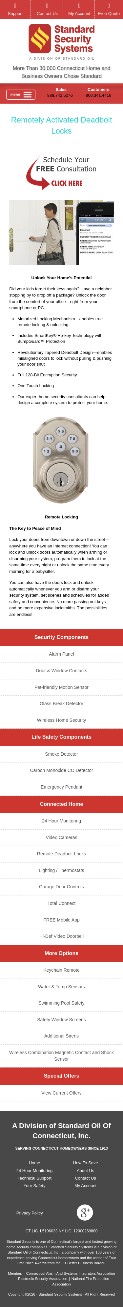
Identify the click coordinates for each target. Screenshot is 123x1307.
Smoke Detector (61, 754)
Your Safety (35, 1185)
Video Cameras (61, 837)
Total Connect (62, 903)
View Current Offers (61, 1093)
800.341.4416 (98, 95)
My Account (79, 13)
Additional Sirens (61, 1035)
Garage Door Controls (61, 886)
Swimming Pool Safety (61, 1003)
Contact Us (47, 13)
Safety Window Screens (61, 1019)
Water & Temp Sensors (61, 986)
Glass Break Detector (61, 703)
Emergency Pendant (61, 787)
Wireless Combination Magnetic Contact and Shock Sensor (61, 1056)
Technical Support (34, 1178)
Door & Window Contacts (61, 670)
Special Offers (61, 1076)
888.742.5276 (60, 95)
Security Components (61, 637)
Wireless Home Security (61, 720)
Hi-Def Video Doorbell (61, 936)
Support (15, 13)
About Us (85, 1170)
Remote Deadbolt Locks (61, 853)
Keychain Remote (61, 970)
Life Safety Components (61, 737)
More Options (61, 953)
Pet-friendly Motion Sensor (61, 687)
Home (34, 1162)
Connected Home (61, 804)
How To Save (85, 1162)
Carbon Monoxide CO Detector (61, 770)
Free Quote (109, 13)
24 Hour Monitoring (61, 820)
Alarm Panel (61, 654)
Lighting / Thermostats (61, 870)
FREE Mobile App (61, 919)
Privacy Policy (29, 1213)
